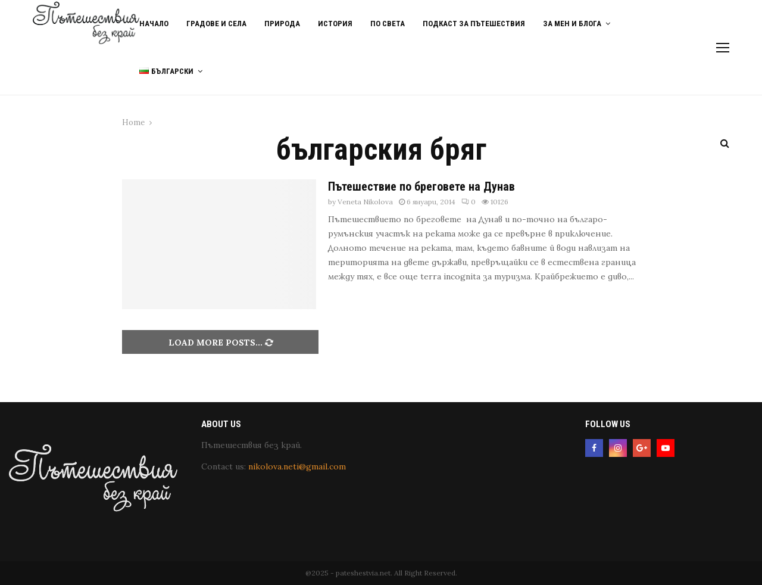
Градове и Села (216, 23)
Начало (153, 23)
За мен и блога (572, 23)
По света (387, 23)
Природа (282, 23)
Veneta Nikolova (365, 201)
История (335, 23)
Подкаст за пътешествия (474, 23)
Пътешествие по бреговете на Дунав (421, 186)
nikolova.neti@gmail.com (297, 466)
